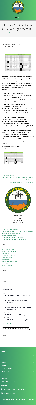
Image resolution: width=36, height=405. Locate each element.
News (19, 44)
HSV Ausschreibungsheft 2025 (9, 261)
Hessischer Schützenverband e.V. (10, 251)
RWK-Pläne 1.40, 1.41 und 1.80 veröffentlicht (13, 237)
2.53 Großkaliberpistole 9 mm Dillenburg (18, 295)
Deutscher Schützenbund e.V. (9, 249)
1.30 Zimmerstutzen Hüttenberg (16, 315)
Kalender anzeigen (7, 323)
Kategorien (4, 281)
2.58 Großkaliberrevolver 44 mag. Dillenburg (19, 320)
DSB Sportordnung (6, 259)
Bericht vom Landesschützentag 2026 (11, 229)
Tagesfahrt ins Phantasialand (9, 235)
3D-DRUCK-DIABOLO (7, 265)
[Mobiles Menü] (18, 17)
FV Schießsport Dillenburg (8, 255)
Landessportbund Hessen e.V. (9, 253)
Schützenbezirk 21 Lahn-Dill (11, 42)
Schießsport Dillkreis (7, 257)
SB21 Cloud (5, 263)
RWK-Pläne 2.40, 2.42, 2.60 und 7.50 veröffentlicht (14, 239)
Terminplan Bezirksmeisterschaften (15, 328)
